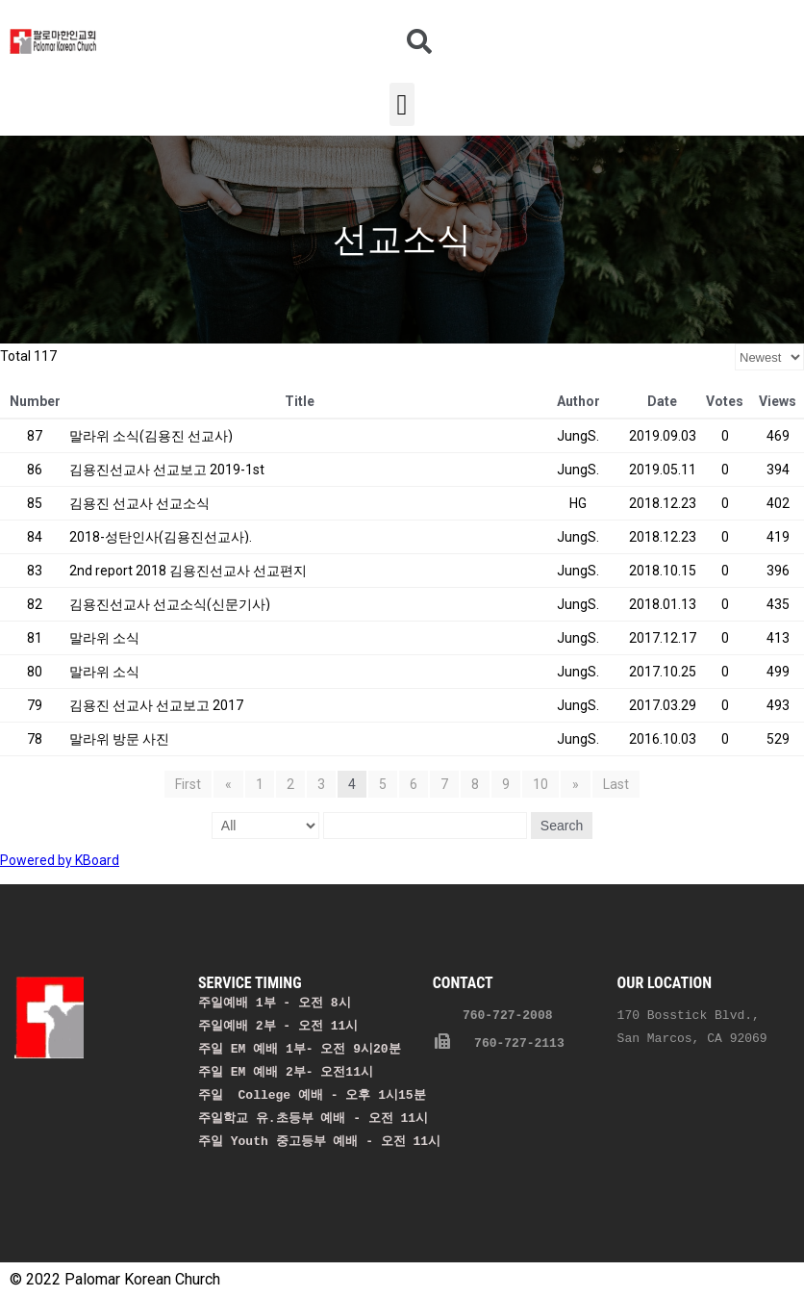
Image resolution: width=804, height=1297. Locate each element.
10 (540, 784)
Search (561, 825)
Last (614, 784)
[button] (402, 104)
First (190, 784)
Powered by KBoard (59, 860)
